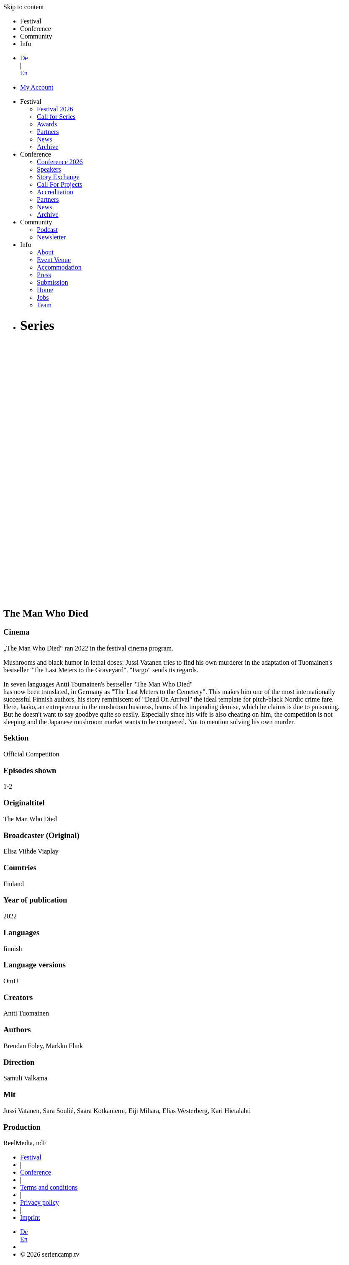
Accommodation (59, 267)
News (44, 139)
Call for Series (56, 116)
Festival (30, 1157)
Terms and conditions (49, 1187)
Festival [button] (30, 21)
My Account (37, 87)
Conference (35, 1172)
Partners (48, 131)
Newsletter (51, 237)
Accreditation (55, 191)
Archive (48, 146)
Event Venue (54, 259)
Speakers (49, 169)
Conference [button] (35, 28)
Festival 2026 (55, 109)
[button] (183, 1235)
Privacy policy (39, 1202)
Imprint (30, 1217)
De (24, 58)
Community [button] (36, 36)
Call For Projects (59, 184)
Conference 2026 (60, 161)
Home (45, 289)
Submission (52, 282)
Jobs (43, 297)
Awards (47, 124)
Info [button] (25, 43)
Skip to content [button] (23, 6)
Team (44, 305)
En (24, 73)
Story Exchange (58, 176)
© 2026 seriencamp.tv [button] (49, 1254)
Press (44, 274)
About (45, 252)
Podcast (47, 229)
